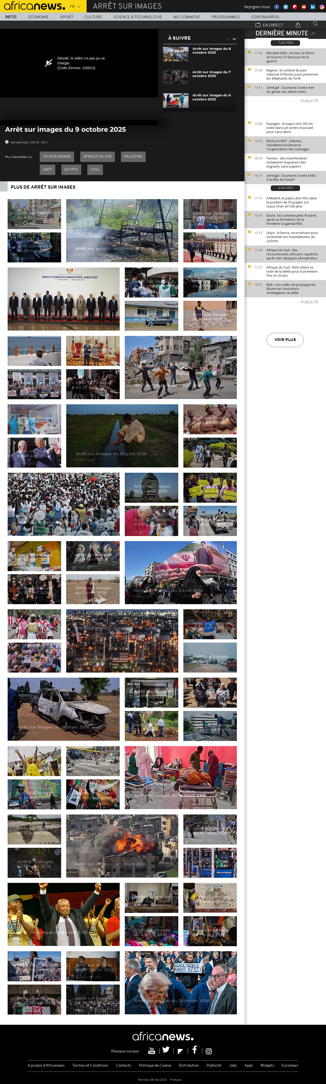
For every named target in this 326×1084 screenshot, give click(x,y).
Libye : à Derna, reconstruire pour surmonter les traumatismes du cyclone (292, 237)
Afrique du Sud (98, 157)
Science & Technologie (138, 17)
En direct (269, 25)
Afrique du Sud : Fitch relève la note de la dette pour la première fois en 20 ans (292, 271)
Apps (248, 1066)
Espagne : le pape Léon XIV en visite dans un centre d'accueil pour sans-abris (289, 128)
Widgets (267, 1066)
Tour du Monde (57, 157)
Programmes (225, 17)
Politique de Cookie (155, 1066)
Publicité (214, 1066)
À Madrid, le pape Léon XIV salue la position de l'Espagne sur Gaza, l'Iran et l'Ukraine (291, 202)
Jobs (233, 1066)
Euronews (290, 1066)
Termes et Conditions (90, 1066)
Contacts (123, 1066)
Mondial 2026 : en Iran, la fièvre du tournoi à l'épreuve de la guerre (290, 57)
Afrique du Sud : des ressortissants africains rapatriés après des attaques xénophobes (292, 254)
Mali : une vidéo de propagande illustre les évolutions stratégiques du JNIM (291, 289)
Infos (11, 17)
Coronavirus (265, 17)
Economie (38, 17)
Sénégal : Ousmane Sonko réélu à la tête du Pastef (291, 177)
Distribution (189, 1066)
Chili (95, 170)
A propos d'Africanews (46, 1066)
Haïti (47, 170)
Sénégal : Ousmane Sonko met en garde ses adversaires (290, 89)
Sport (66, 17)
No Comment (186, 17)
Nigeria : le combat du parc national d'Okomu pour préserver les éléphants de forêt (292, 74)
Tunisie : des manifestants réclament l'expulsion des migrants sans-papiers (286, 162)
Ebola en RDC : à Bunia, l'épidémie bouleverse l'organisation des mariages (287, 145)
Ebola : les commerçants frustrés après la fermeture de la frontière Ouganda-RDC (291, 219)
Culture (93, 17)
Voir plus (285, 340)
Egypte (71, 170)
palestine (133, 157)
